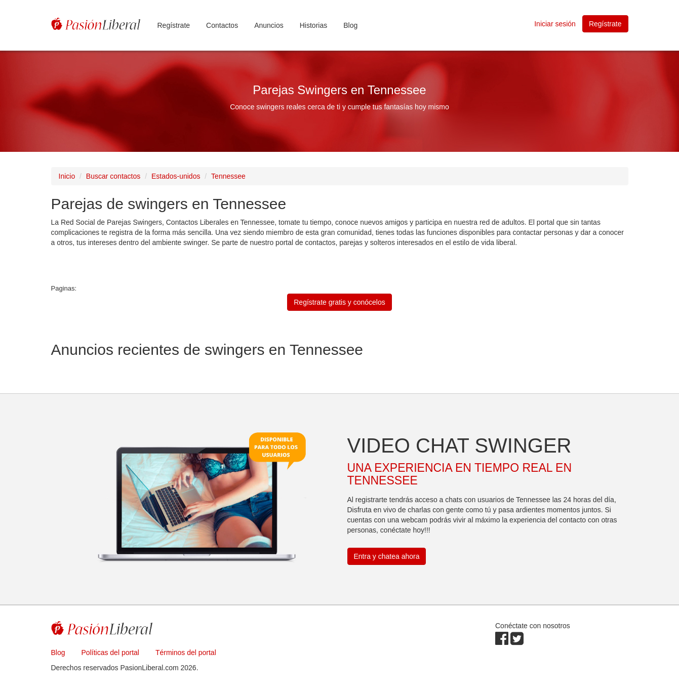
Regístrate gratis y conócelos (339, 302)
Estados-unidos (176, 176)
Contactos (222, 25)
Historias (313, 25)
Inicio (67, 176)
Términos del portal (185, 652)
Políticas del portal (110, 652)
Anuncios (269, 25)
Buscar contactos (113, 176)
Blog (350, 25)
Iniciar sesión (555, 24)
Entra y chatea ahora (387, 556)
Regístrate (173, 25)
